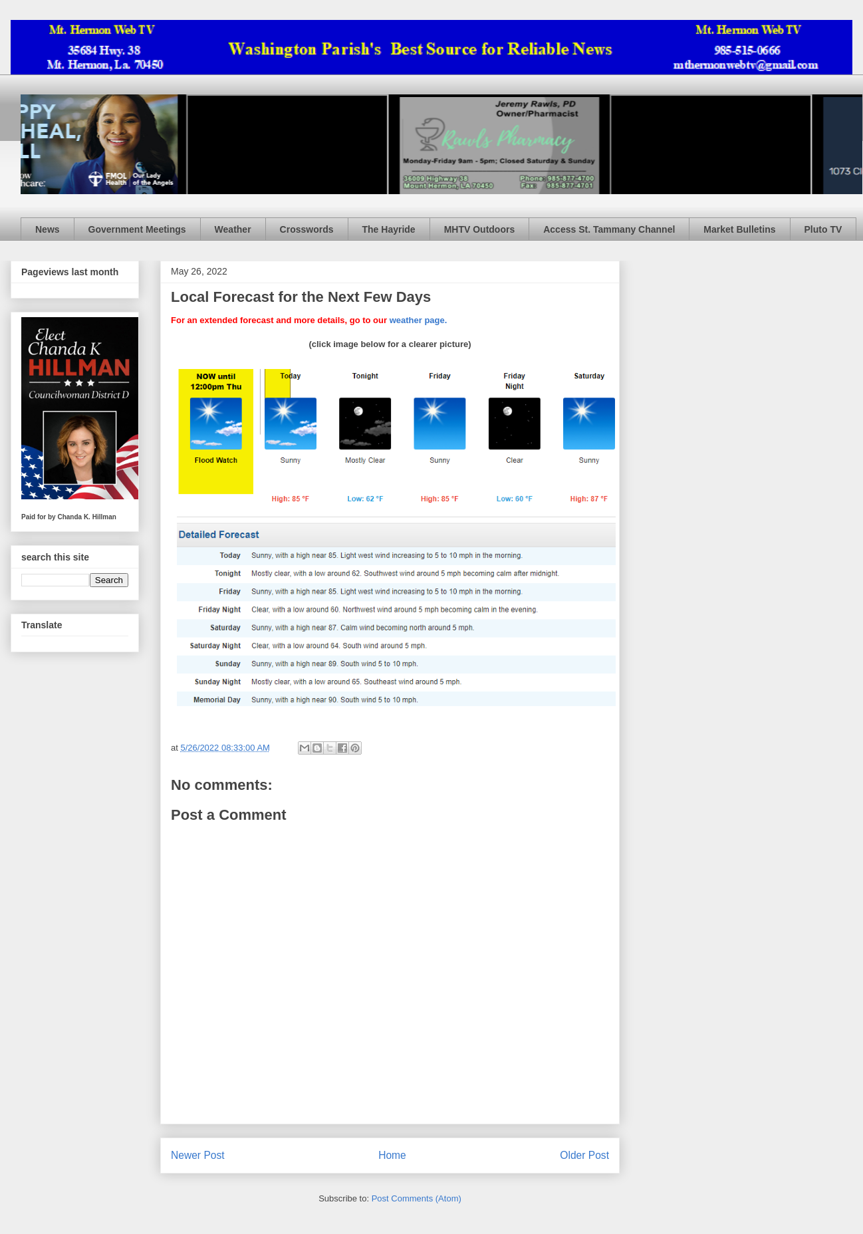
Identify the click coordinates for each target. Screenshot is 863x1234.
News (47, 229)
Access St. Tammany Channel (609, 229)
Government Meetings (137, 229)
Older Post (584, 1155)
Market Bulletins (739, 229)
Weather (233, 229)
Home (392, 1155)
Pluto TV (823, 229)
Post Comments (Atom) (416, 1198)
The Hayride (389, 229)
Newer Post (198, 1155)
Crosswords (307, 229)
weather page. (418, 320)
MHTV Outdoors (479, 229)
